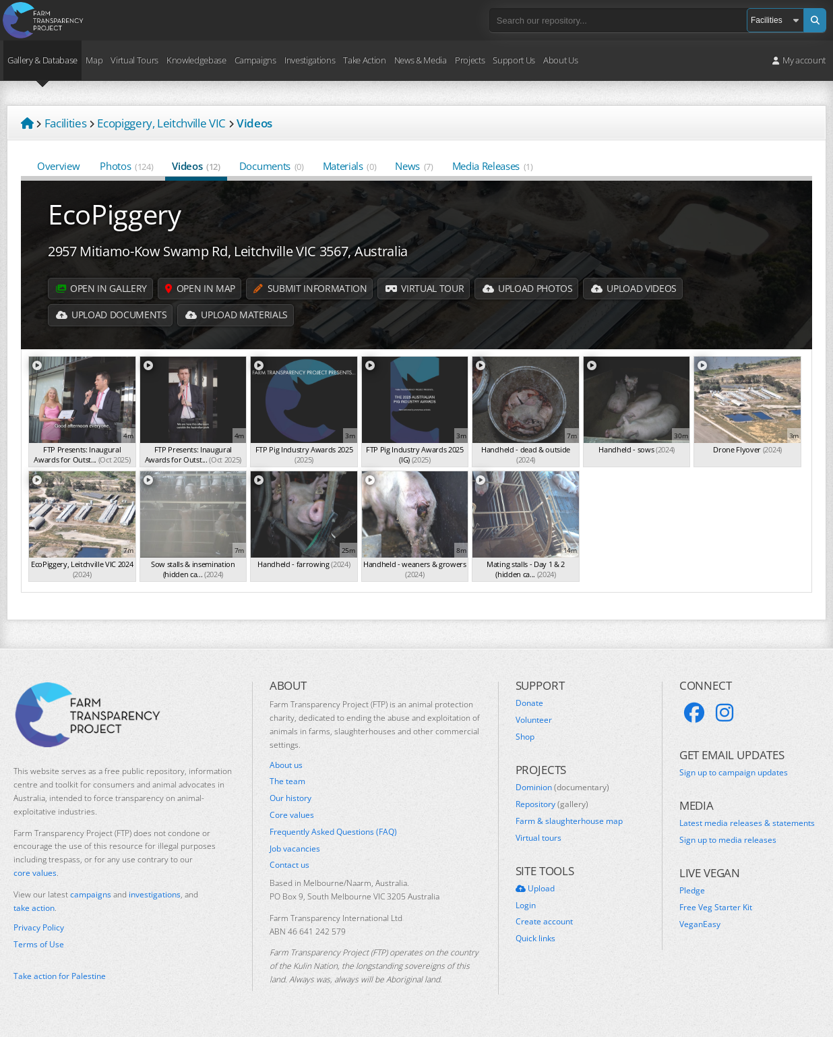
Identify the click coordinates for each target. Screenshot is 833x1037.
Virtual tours (538, 838)
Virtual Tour (428, 288)
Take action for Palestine (59, 976)
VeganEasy (699, 924)
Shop (525, 737)
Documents (271, 166)
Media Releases (492, 166)
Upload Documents (112, 315)
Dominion (562, 787)
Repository (552, 804)
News (414, 166)
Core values (292, 815)
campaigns (90, 894)
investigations (155, 894)
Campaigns (255, 60)
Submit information (312, 288)
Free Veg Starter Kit (715, 907)
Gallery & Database (42, 60)
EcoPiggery (114, 214)
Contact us (289, 865)
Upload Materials (238, 315)
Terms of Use (38, 944)
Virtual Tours (134, 60)
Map (94, 60)
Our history (290, 798)
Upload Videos (639, 288)
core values (35, 873)
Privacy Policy (38, 927)
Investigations (309, 60)
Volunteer (534, 720)
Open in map (201, 288)
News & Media (420, 60)
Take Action (364, 60)
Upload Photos (532, 288)
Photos (126, 166)
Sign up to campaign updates (733, 772)
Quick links (535, 938)
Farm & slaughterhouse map (569, 821)
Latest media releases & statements (747, 823)
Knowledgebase (196, 60)
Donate (529, 703)
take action (34, 908)
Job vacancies (295, 848)
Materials (350, 166)
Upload (535, 888)
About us (286, 765)
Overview (59, 166)
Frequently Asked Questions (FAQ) (333, 832)
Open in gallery (102, 288)
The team (287, 781)
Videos (196, 166)
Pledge (692, 890)
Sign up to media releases (727, 840)
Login (526, 905)
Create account (544, 921)
